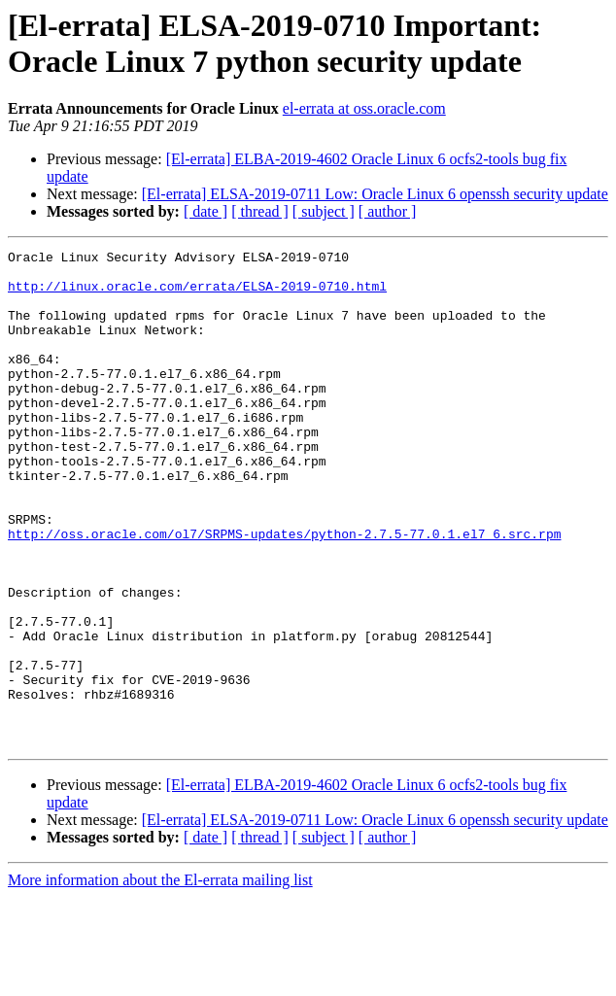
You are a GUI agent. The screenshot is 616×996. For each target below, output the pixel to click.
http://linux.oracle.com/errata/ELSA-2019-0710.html (197, 294)
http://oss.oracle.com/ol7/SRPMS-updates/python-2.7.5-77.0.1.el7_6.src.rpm (284, 592)
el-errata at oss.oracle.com (364, 108)
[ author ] (388, 211)
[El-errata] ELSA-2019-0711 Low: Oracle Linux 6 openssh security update (375, 194)
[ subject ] (323, 211)
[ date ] (205, 211)
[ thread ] (260, 211)
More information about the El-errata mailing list (160, 979)
